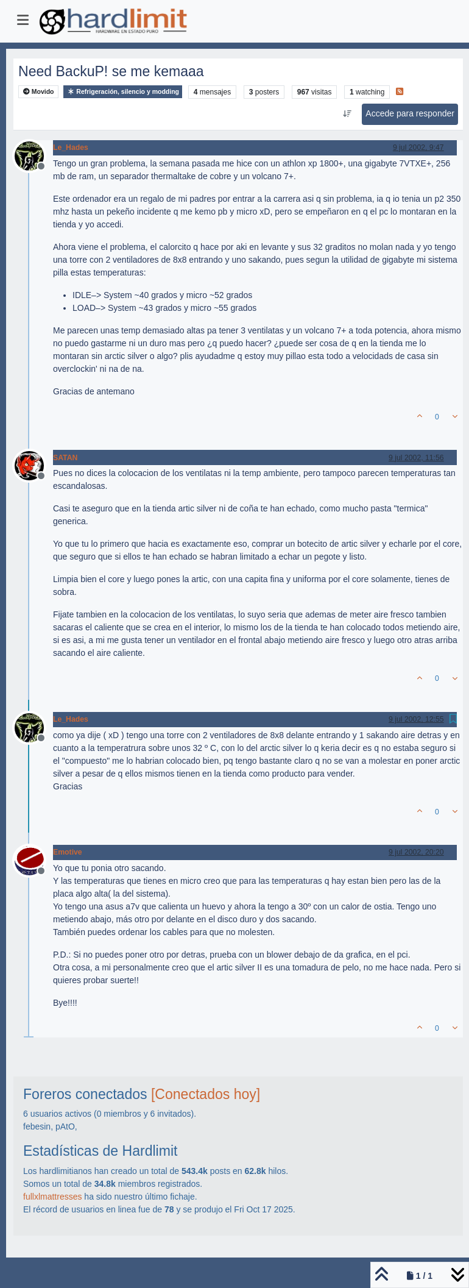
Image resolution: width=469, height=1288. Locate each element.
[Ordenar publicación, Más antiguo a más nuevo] (347, 114)
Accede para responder (409, 113)
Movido (38, 92)
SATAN (65, 458)
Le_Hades (70, 147)
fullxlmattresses (52, 1196)
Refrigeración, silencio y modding (122, 92)
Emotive (67, 852)
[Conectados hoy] (205, 1094)
